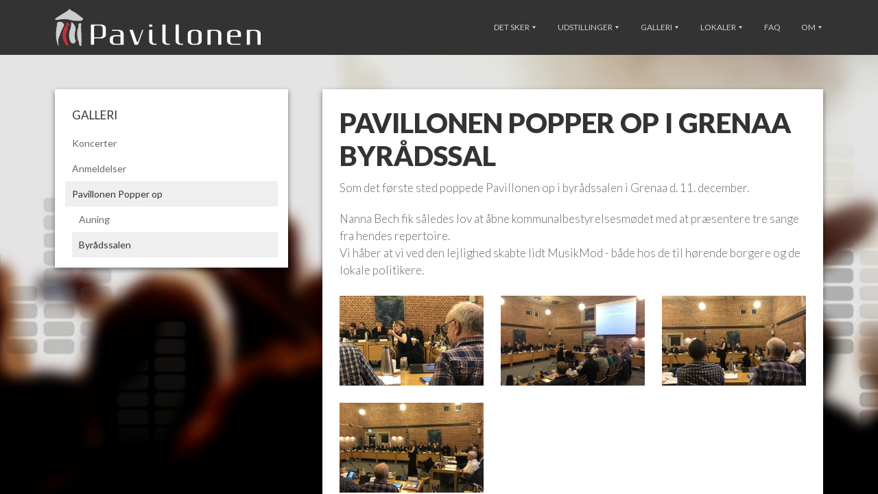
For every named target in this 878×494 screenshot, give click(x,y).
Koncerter (94, 143)
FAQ (772, 27)
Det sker (515, 27)
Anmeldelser (99, 168)
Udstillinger (588, 27)
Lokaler (721, 27)
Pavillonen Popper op (117, 194)
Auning (94, 219)
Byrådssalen (105, 244)
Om (811, 27)
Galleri (659, 27)
